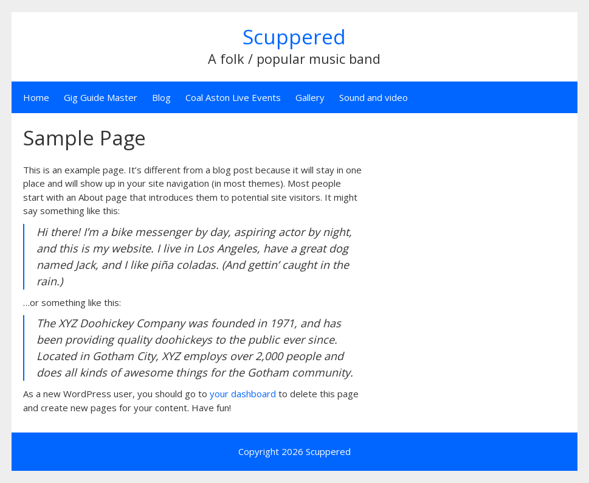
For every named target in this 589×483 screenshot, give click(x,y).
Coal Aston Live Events (233, 97)
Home (36, 97)
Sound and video (373, 97)
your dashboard (243, 393)
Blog (161, 97)
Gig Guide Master (100, 97)
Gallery (310, 97)
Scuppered (294, 36)
